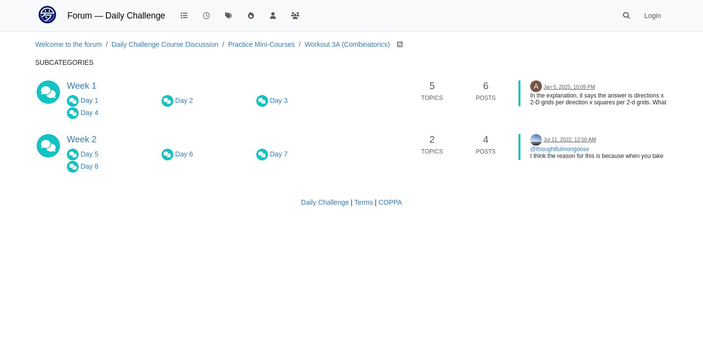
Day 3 (279, 100)
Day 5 (90, 154)
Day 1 (90, 100)
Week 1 (82, 86)
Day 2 (184, 100)
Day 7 (279, 154)
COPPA (390, 202)
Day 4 (90, 113)
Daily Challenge (325, 202)
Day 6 (184, 154)
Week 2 (82, 139)
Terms (363, 202)
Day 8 (90, 166)
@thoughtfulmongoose (559, 149)
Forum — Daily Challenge (116, 15)
